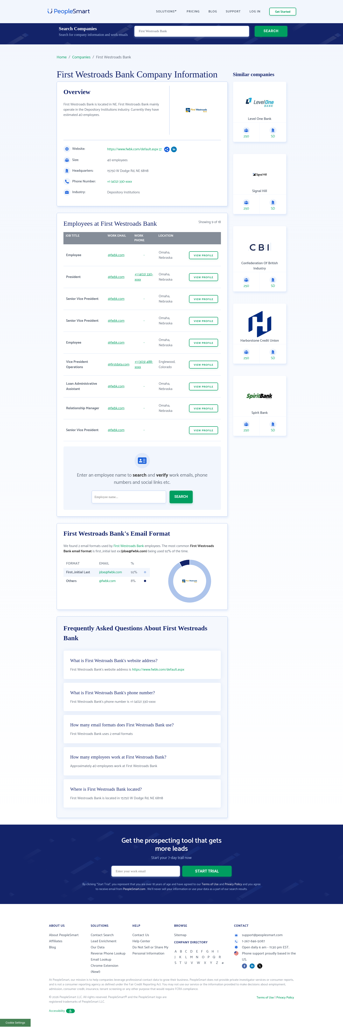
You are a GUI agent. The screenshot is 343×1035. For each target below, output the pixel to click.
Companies (81, 57)
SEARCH (271, 36)
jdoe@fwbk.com (110, 572)
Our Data (98, 958)
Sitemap (180, 946)
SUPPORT (233, 11)
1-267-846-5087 (249, 952)
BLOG (212, 11)
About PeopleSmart (64, 946)
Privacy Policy (233, 895)
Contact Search (102, 946)
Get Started (282, 11)
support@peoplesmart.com (258, 946)
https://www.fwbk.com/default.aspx (132, 149)
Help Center (141, 952)
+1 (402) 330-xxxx (119, 181)
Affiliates (55, 952)
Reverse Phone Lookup (108, 964)
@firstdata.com (118, 364)
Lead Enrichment (104, 952)
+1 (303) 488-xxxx (144, 364)
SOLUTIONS (166, 11)
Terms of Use (210, 895)
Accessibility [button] (62, 1022)
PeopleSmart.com (134, 900)
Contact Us (140, 946)
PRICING (193, 11)
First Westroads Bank (129, 546)
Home (62, 57)
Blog (52, 958)
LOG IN (255, 11)
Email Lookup (101, 971)
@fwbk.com (116, 255)
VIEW (204, 256)
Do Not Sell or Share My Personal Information (150, 961)
